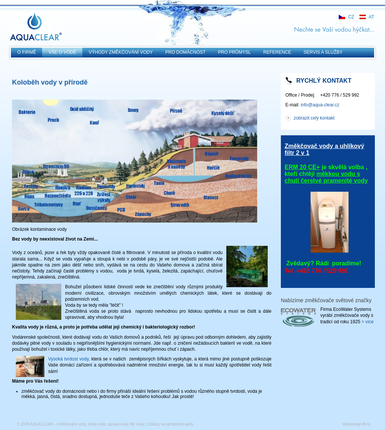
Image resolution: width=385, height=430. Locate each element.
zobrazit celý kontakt (314, 118)
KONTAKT (27, 64)
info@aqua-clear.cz (320, 105)
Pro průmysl (234, 52)
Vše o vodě (62, 52)
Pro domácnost (185, 52)
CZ (351, 17)
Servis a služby (323, 52)
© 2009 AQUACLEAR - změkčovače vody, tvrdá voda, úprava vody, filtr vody (80, 424)
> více (367, 321)
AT (371, 17)
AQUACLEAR (36, 26)
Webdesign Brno (356, 424)
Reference (277, 52)
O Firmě (26, 52)
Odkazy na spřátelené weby (170, 424)
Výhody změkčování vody (121, 52)
